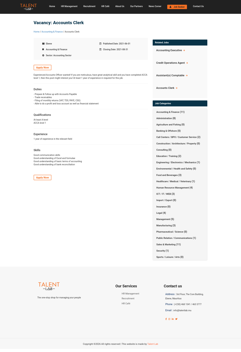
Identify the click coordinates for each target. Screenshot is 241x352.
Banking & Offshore (167, 130)
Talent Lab (152, 344)
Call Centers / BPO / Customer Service (176, 137)
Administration (164, 118)
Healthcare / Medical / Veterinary (174, 181)
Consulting (162, 149)
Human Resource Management (173, 187)
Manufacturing (164, 225)
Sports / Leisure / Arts (168, 257)
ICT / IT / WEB (164, 194)
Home (52, 6)
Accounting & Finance (52, 31)
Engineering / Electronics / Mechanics (176, 162)
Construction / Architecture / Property (176, 143)
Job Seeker (177, 7)
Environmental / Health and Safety (174, 168)
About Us (119, 6)
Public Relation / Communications (174, 238)
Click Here (78, 350)
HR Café (105, 6)
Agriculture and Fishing (168, 124)
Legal (159, 213)
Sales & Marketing (166, 244)
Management (163, 219)
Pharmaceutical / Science (170, 231)
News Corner (155, 6)
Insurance (161, 206)
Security (161, 250)
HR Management (69, 6)
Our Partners (136, 6)
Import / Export (164, 200)
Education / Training (167, 156)
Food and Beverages (167, 175)
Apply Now (42, 67)
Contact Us (198, 6)
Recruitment (89, 6)
